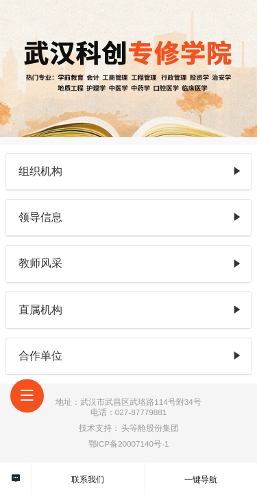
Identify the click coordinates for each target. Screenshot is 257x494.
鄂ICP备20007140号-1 (128, 443)
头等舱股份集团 (150, 427)
